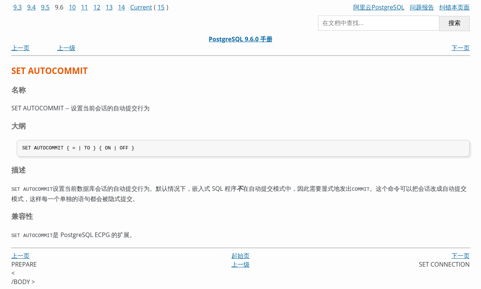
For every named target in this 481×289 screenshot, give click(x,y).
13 (109, 7)
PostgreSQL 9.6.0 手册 (240, 39)
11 (84, 7)
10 (72, 7)
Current (141, 7)
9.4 (31, 7)
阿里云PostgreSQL (378, 7)
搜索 (454, 23)
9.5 (45, 7)
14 (121, 7)
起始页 (240, 255)
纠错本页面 (454, 7)
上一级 (66, 48)
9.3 (17, 7)
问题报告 (422, 7)
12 (97, 7)
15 (161, 7)
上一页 (20, 48)
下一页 (460, 48)
